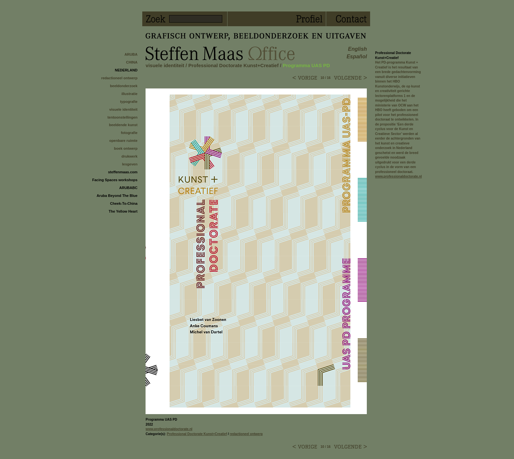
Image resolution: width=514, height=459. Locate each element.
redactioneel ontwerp (119, 78)
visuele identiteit (123, 109)
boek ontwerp (126, 148)
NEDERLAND (126, 70)
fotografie (129, 133)
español (356, 56)
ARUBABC (128, 188)
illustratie (129, 94)
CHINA (132, 62)
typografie (128, 102)
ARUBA (131, 54)
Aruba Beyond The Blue (117, 196)
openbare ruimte (123, 141)
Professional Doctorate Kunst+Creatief (233, 65)
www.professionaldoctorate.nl (169, 429)
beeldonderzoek (124, 86)
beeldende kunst (123, 125)
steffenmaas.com (122, 172)
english (357, 49)
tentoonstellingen (123, 117)
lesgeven (129, 164)
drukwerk (129, 156)
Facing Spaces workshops (114, 180)
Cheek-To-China (124, 203)
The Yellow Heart (123, 211)
